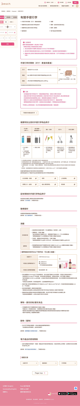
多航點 (12, 22)
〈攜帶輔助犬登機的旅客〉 (31, 331)
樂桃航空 (3, 11)
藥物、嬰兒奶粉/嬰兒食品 (57, 24)
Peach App (52, 393)
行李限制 (64, 363)
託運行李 (25, 363)
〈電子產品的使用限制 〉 (30, 349)
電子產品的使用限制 (56, 31)
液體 (52, 21)
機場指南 (8, 11)
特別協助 (68, 2)
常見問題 (60, 2)
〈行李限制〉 (27, 200)
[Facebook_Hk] (75, 388)
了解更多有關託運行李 (29, 113)
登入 (75, 2)
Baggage (14, 11)
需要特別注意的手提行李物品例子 (31, 24)
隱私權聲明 (35, 399)
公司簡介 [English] (8, 386)
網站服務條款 (29, 399)
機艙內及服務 (66, 6)
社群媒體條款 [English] (49, 399)
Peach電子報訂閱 (25, 386)
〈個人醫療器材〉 (29, 215)
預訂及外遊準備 (44, 6)
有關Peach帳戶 (24, 389)
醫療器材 (24, 31)
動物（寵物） (54, 28)
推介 (73, 6)
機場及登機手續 (55, 6)
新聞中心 (5, 392)
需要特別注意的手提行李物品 (29, 28)
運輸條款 (41, 399)
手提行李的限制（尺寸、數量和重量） (32, 21)
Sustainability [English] (10, 389)
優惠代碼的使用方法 (25, 392)
